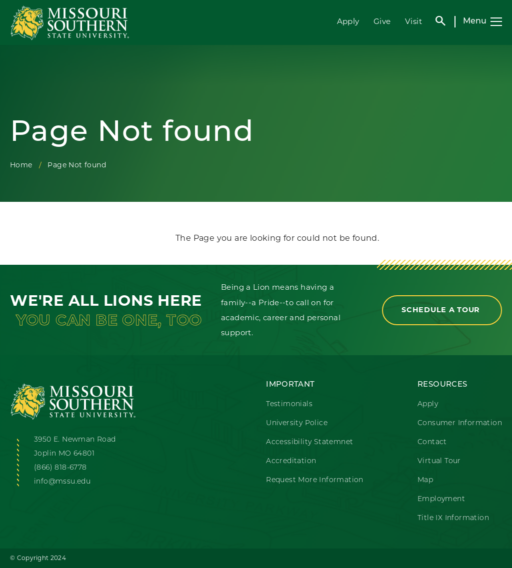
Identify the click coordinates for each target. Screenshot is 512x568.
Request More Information (315, 480)
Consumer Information (460, 423)
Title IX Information (453, 518)
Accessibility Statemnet (309, 442)
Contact (432, 442)
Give (382, 21)
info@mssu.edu (62, 482)
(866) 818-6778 (60, 468)
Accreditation (291, 461)
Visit (413, 21)
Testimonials (289, 404)
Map (425, 480)
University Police (297, 423)
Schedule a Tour (442, 309)
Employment (441, 499)
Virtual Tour (439, 461)
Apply (348, 21)
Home (21, 164)
